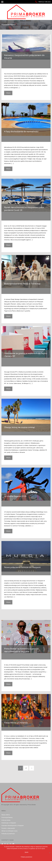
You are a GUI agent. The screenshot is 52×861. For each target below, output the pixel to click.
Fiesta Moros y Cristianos (16, 723)
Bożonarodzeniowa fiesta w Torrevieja (22, 284)
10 (35, 642)
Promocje (24, 62)
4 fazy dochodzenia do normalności (21, 131)
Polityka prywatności (8, 833)
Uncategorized (33, 62)
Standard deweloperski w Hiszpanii (12, 825)
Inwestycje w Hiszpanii (8, 823)
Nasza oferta (5, 815)
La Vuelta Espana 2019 (15, 496)
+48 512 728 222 (44, 2)
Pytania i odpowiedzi (8, 828)
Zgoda (26, 852)
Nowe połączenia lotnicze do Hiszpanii (22, 567)
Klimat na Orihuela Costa (9, 831)
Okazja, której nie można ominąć (19, 427)
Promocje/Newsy (7, 817)
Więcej (8, 93)
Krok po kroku (5, 820)
